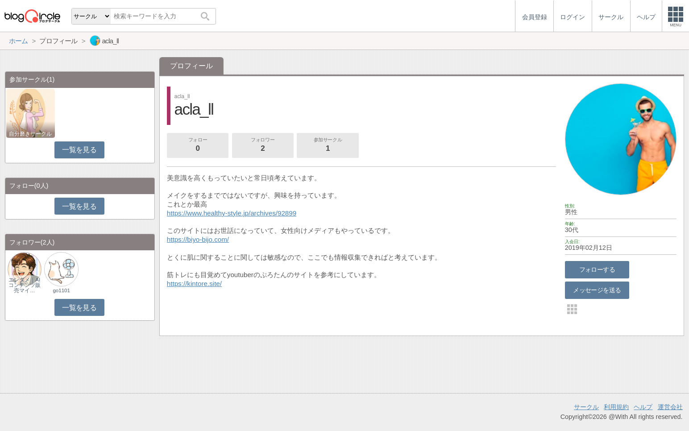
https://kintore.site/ (194, 283)
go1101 (61, 290)
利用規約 (616, 406)
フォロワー (262, 145)
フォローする (597, 269)
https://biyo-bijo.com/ (198, 239)
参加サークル (328, 145)
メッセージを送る (597, 290)
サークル (586, 406)
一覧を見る (79, 149)
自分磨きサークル (30, 134)
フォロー (197, 145)
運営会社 (670, 406)
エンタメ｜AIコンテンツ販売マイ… (24, 285)
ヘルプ (643, 406)
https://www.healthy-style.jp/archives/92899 (231, 213)
